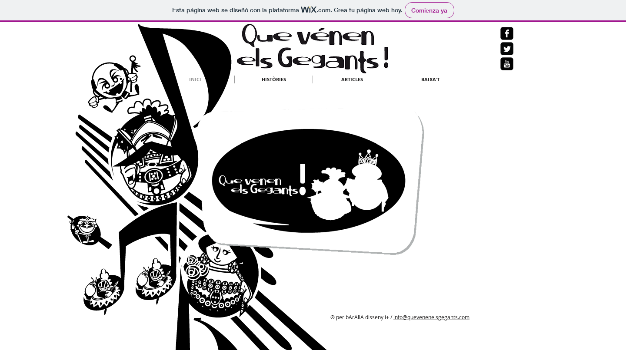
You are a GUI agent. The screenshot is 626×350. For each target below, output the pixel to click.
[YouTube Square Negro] (506, 63)
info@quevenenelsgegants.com (431, 317)
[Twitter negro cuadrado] (506, 48)
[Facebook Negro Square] (506, 33)
